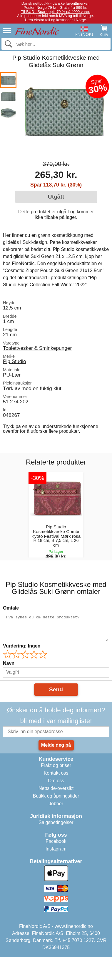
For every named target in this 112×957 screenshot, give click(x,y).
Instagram (56, 848)
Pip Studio (14, 361)
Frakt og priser (56, 765)
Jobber (56, 803)
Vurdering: (21, 645)
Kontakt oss (56, 772)
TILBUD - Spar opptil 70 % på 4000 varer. (55, 11)
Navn (8, 663)
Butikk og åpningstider (56, 795)
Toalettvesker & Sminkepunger (37, 348)
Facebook (56, 841)
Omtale (11, 607)
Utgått (56, 197)
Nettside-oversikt (56, 788)
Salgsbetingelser (56, 822)
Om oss (56, 780)
